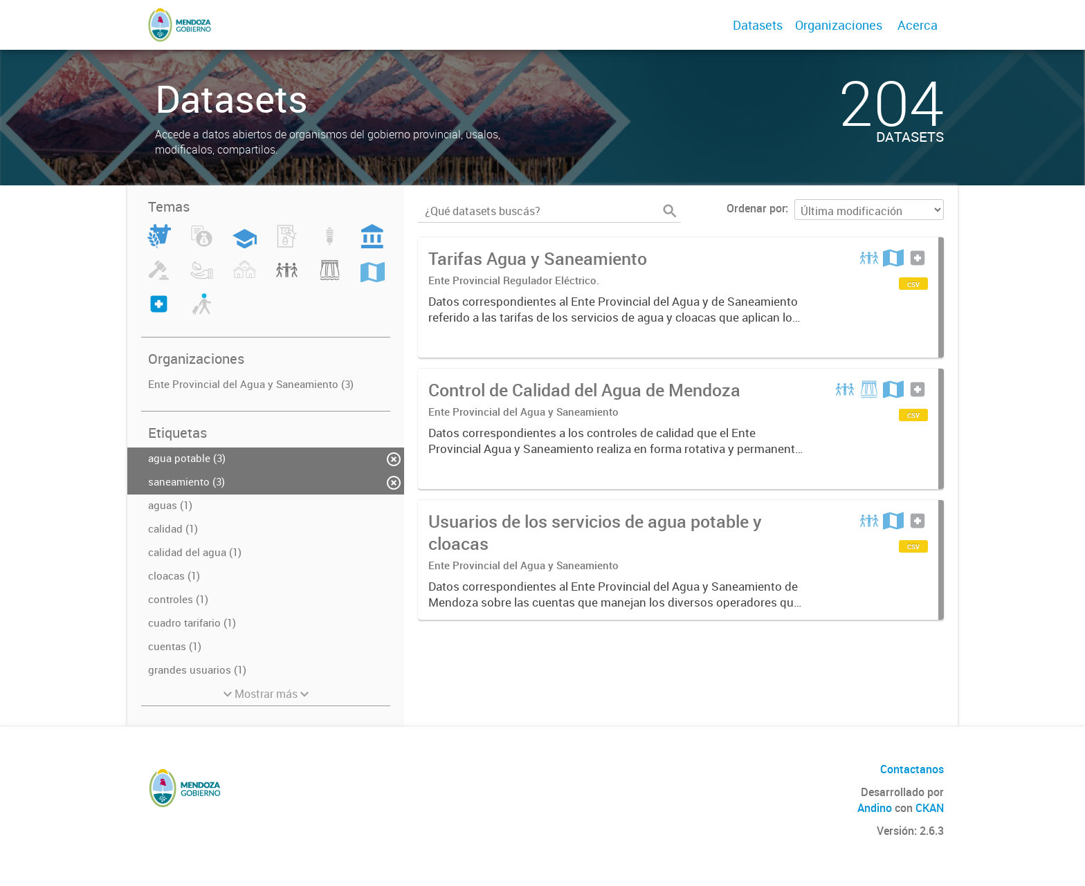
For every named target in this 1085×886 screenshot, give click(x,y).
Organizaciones (838, 25)
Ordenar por (756, 208)
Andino (874, 807)
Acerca (917, 25)
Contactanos (912, 769)
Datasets (758, 25)
